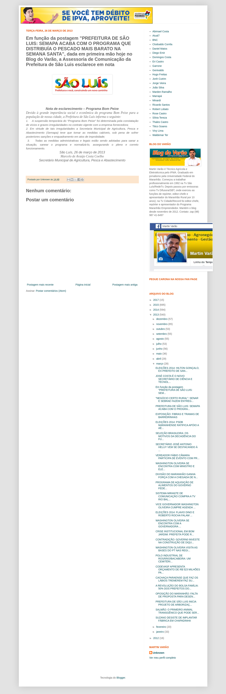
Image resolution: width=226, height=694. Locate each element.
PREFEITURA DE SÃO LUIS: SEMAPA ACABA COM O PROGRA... (177, 408)
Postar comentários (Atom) (51, 290)
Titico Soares (159, 126)
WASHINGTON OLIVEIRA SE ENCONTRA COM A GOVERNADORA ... (172, 523)
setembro (161, 333)
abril (159, 358)
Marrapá (157, 96)
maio (159, 353)
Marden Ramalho (162, 91)
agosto (160, 338)
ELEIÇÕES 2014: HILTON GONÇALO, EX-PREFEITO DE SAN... (177, 370)
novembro (162, 324)
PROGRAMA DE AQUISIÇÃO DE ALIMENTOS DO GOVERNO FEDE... (174, 485)
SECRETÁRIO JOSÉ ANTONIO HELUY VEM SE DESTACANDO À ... (176, 447)
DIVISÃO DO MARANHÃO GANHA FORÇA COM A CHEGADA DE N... (176, 476)
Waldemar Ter (160, 135)
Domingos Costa (161, 57)
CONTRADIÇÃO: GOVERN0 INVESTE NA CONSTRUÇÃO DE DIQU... (177, 541)
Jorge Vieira (159, 83)
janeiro (160, 631)
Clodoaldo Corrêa (162, 44)
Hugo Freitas (159, 74)
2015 (156, 304)
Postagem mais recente (40, 284)
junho (159, 348)
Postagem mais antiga (125, 284)
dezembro (162, 319)
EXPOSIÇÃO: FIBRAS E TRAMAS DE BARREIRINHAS (177, 416)
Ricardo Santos (161, 104)
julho (159, 343)
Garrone (157, 65)
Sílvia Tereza (159, 117)
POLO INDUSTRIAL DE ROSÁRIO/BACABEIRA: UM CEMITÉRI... (172, 558)
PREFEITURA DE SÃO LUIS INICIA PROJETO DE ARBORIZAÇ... (175, 603)
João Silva (158, 87)
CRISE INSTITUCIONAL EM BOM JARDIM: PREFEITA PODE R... (174, 533)
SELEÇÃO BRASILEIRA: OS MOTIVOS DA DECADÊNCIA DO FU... (175, 436)
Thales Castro (160, 122)
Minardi (156, 100)
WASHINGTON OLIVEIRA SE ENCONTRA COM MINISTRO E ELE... (174, 466)
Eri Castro (158, 61)
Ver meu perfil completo (162, 657)
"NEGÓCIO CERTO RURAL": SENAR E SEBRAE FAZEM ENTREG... (176, 400)
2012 (156, 638)
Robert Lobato (160, 109)
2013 (156, 314)
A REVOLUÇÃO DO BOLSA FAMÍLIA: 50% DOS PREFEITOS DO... (176, 587)
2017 (156, 299)
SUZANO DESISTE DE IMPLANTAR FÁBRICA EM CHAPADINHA (176, 619)
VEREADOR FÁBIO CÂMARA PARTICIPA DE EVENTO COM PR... (177, 457)
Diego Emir (158, 52)
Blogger (121, 677)
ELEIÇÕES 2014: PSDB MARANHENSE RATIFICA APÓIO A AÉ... (177, 425)
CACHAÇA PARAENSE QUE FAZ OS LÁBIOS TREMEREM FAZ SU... (176, 579)
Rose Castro (159, 113)
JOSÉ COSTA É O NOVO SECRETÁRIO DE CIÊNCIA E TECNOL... (173, 379)
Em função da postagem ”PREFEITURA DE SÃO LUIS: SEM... (173, 390)
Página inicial (83, 284)
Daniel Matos (159, 48)
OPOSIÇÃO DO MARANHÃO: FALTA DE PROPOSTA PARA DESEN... (176, 595)
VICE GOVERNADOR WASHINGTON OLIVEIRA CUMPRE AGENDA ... (176, 506)
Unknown (158, 652)
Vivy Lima (157, 130)
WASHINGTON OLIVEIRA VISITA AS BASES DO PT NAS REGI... (176, 549)
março (160, 363)
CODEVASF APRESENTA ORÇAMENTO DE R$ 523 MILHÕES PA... (177, 569)
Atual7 (156, 35)
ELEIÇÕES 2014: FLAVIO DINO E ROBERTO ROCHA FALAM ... (174, 514)
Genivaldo (158, 70)
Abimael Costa (160, 31)
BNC (155, 39)
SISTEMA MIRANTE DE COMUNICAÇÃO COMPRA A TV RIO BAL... (175, 496)
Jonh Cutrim (159, 78)
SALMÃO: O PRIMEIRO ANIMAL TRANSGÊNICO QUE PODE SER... (177, 611)
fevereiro (161, 626)
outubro (160, 328)
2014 (156, 309)
